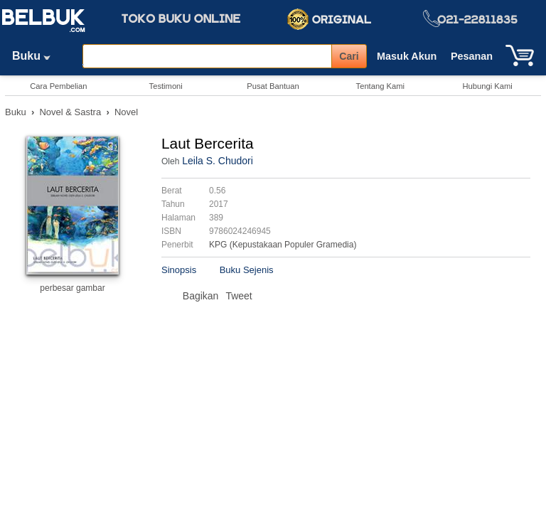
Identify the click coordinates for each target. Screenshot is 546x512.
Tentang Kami (380, 86)
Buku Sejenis (247, 270)
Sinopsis (178, 270)
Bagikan (201, 296)
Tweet (238, 296)
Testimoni (166, 86)
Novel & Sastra (70, 112)
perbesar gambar (72, 288)
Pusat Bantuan (273, 86)
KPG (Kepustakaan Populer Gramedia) (282, 245)
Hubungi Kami (487, 86)
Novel (126, 112)
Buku (36, 56)
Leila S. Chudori (217, 160)
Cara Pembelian (58, 86)
